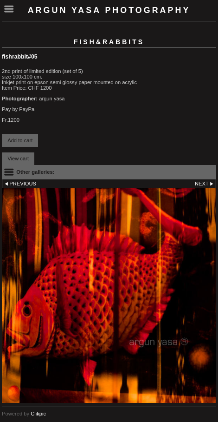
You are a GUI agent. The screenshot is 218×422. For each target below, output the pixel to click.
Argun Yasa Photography (109, 10)
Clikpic (38, 413)
